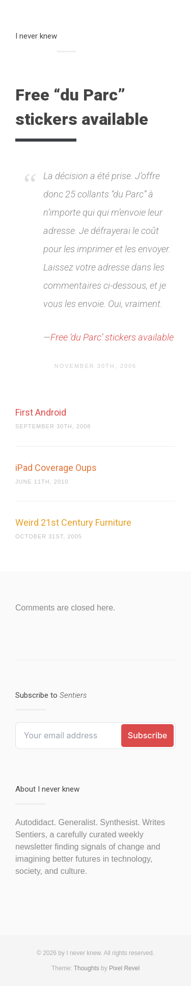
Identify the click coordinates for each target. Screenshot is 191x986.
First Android (40, 412)
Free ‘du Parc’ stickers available (112, 337)
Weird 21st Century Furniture (73, 522)
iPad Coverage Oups (56, 467)
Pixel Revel (124, 968)
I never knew (36, 36)
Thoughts (86, 968)
